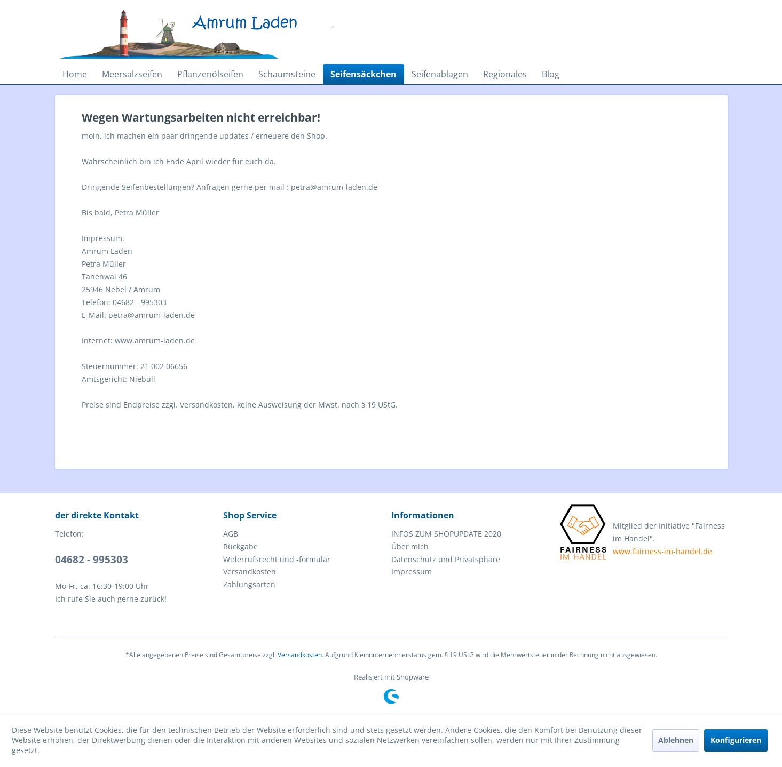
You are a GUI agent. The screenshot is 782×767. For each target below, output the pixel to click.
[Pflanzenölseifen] (210, 74)
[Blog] (550, 74)
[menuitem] (74, 74)
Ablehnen (675, 740)
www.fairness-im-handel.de (662, 551)
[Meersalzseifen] (132, 74)
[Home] (74, 74)
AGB (230, 534)
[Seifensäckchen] (363, 74)
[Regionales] (505, 74)
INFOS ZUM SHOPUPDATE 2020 (446, 534)
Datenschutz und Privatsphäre (445, 559)
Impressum (411, 571)
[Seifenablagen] (440, 74)
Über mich (410, 546)
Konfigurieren (735, 740)
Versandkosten (249, 571)
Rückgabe (240, 546)
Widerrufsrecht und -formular (276, 559)
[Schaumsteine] (287, 74)
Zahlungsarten (249, 584)
